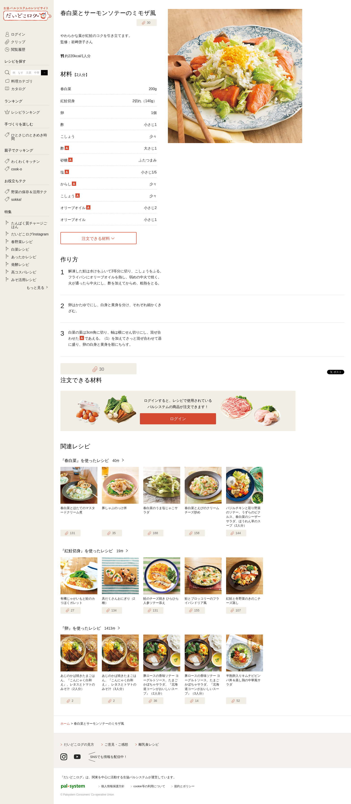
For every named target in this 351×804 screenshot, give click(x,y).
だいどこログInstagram (30, 234)
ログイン (178, 419)
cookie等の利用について (149, 786)
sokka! (16, 199)
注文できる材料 (96, 238)
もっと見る (35, 287)
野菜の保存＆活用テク (29, 191)
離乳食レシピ (149, 744)
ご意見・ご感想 (116, 744)
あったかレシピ (23, 256)
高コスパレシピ (23, 272)
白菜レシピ (20, 249)
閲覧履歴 (18, 49)
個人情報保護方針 (112, 786)
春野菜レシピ (22, 241)
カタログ (18, 88)
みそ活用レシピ (23, 279)
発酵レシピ (20, 264)
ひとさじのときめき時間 (29, 136)
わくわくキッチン (25, 161)
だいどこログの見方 (79, 744)
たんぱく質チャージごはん (29, 224)
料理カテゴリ (22, 81)
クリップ (18, 41)
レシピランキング (25, 112)
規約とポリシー (184, 786)
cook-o (16, 169)
